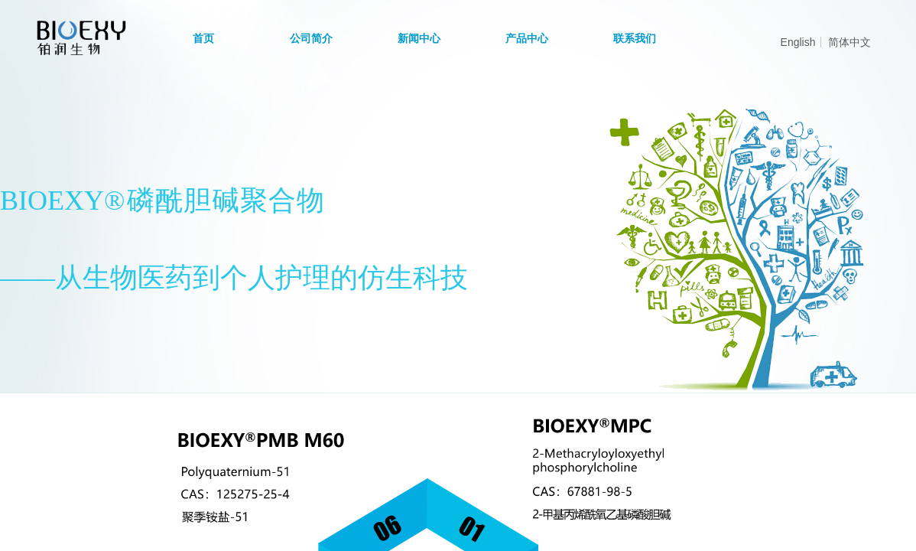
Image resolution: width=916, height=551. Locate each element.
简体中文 (849, 42)
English (798, 42)
